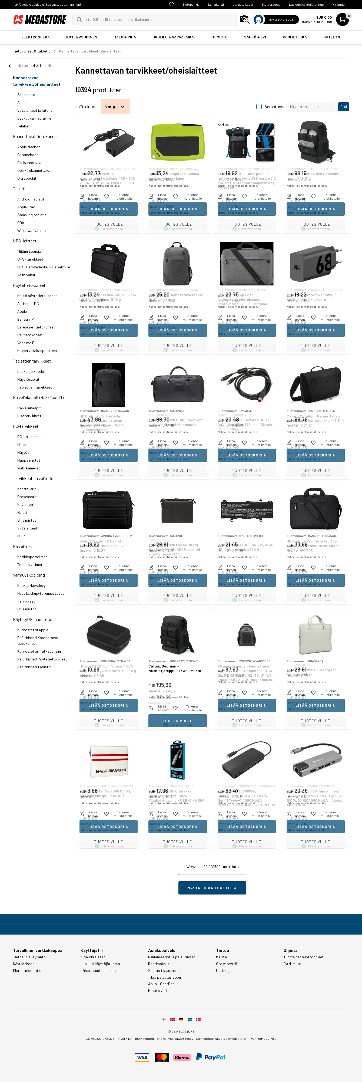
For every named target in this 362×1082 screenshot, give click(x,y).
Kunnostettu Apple (32, 629)
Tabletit (20, 188)
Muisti (22, 512)
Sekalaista (26, 94)
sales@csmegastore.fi (231, 1038)
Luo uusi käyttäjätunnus (306, 4)
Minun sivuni (157, 990)
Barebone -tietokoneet (36, 327)
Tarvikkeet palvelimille (33, 478)
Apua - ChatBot (161, 984)
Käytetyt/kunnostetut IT (35, 619)
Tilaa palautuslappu (164, 977)
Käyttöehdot (23, 964)
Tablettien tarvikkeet (32, 360)
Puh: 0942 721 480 (264, 1038)
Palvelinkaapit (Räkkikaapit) (38, 397)
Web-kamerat (28, 468)
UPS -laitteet (24, 240)
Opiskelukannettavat (34, 170)
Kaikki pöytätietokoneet (37, 295)
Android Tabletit (30, 199)
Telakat (23, 126)
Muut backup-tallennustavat (40, 593)
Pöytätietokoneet (29, 285)
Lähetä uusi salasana (98, 970)
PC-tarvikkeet (25, 426)
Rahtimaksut (158, 964)
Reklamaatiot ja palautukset (171, 957)
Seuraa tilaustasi (162, 970)
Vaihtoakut (26, 274)
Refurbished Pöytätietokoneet (42, 659)
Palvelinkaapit (29, 408)
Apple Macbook (29, 146)
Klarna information (28, 970)
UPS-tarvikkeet (30, 259)
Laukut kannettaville (34, 118)
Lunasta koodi (243, 4)
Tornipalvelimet (29, 564)
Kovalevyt (25, 504)
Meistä (221, 957)
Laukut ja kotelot (31, 371)
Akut (21, 102)
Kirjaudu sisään (93, 957)
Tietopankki (191, 4)
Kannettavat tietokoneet (35, 136)
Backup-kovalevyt (32, 585)
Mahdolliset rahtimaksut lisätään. (99, 212)
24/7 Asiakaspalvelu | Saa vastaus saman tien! (48, 4)
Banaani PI (26, 319)
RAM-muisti (293, 964)
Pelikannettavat (30, 162)
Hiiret (21, 444)
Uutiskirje (223, 970)
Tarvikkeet (26, 601)
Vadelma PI (26, 342)
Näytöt (23, 452)
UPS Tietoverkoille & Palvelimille (43, 267)
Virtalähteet (27, 528)
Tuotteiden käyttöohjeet (304, 957)
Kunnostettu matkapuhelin (39, 651)
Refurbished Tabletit (34, 667)
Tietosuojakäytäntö (29, 957)
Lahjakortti (216, 4)
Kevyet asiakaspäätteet (37, 350)
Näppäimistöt (28, 460)
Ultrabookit (26, 178)
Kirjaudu (339, 4)
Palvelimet (22, 546)
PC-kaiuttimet (29, 436)
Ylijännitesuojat (30, 251)
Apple (22, 311)
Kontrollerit (26, 488)
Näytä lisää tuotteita (212, 887)
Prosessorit (27, 496)
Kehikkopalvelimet (32, 556)
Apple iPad (26, 207)
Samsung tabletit (31, 214)
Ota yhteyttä (226, 964)
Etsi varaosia (271, 4)
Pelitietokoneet (30, 335)
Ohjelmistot (26, 520)
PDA (20, 222)
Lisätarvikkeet (29, 415)
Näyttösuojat (28, 379)
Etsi (343, 106)
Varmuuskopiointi (29, 574)
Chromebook (27, 154)
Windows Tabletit (31, 230)
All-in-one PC (28, 303)
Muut (21, 536)
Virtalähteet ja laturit (34, 110)
